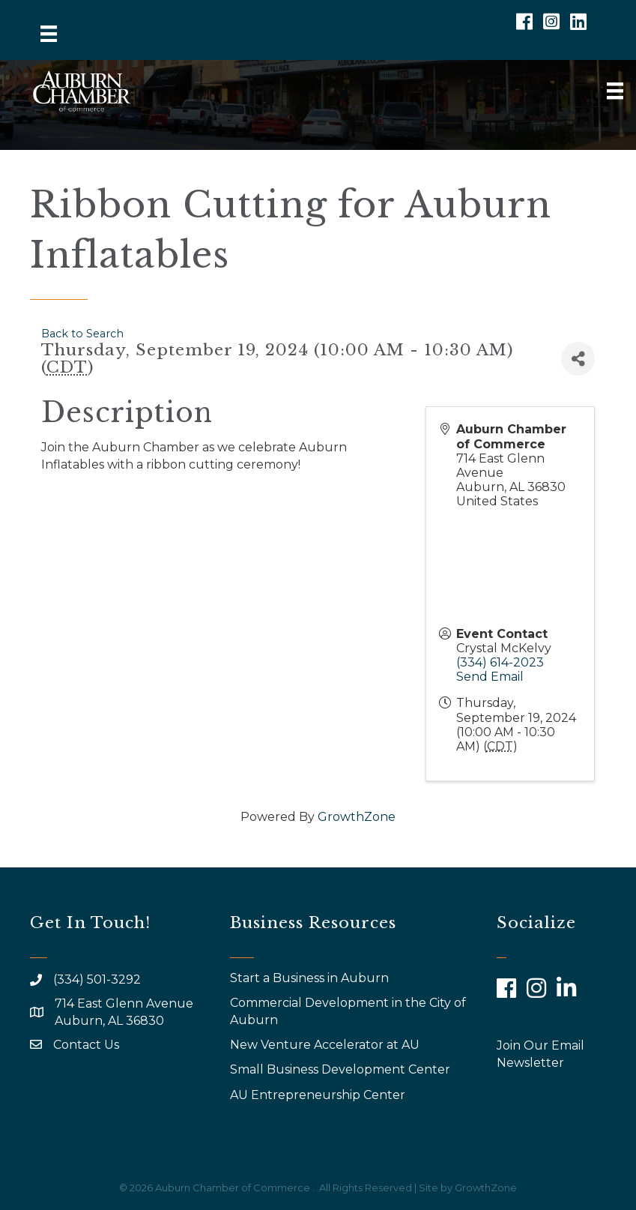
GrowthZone (357, 817)
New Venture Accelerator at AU (326, 1045)
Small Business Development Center (341, 1069)
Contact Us (86, 1045)
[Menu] (48, 33)
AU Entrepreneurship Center (319, 1095)
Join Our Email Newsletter (540, 1054)
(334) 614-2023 (500, 662)
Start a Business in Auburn (309, 978)
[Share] (578, 359)
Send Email (490, 676)
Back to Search (82, 333)
